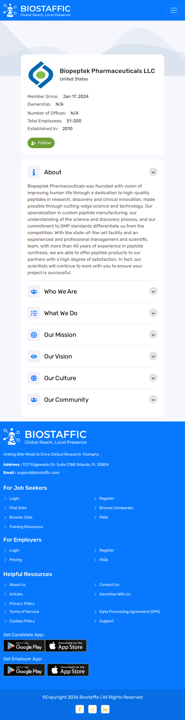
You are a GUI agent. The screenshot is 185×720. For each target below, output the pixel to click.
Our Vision (101, 356)
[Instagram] (92, 709)
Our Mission (101, 334)
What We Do (101, 313)
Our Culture (101, 377)
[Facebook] (80, 709)
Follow (41, 142)
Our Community (101, 399)
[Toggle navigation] (174, 10)
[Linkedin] (105, 709)
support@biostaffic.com (38, 472)
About (101, 172)
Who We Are (101, 291)
